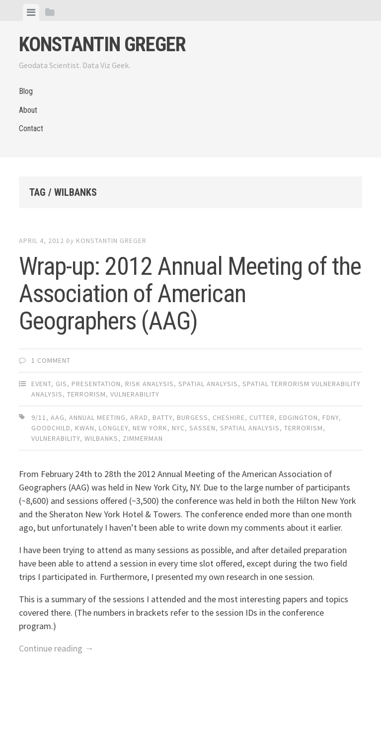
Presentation (96, 383)
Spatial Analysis (208, 383)
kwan (84, 427)
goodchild (51, 427)
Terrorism (86, 394)
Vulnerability (134, 394)
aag (58, 417)
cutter (262, 417)
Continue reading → (56, 648)
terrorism (303, 427)
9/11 (38, 417)
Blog (26, 91)
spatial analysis (250, 427)
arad (139, 417)
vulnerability (55, 438)
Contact (31, 128)
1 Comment (51, 360)
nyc (178, 427)
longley (113, 427)
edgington (298, 417)
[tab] (31, 12)
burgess (192, 417)
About (28, 110)
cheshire (229, 417)
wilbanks (101, 438)
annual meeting (97, 417)
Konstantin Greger (102, 44)
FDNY (330, 417)
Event (41, 383)
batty (162, 417)
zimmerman (143, 438)
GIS (61, 383)
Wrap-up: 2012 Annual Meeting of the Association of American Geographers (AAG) (190, 293)
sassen (202, 427)
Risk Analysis (149, 383)
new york (150, 427)
